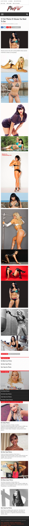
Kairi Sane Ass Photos (6, 367)
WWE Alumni (9, 3)
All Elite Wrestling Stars (5, 523)
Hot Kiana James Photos (7, 399)
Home (2, 522)
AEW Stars (3, 3)
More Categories (16, 3)
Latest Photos (4, 1)
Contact (9, 525)
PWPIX (4, 24)
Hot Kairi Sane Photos (6, 364)
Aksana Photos (12, 354)
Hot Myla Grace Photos (6, 361)
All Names (10, 1)
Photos (17, 354)
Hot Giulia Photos (5, 391)
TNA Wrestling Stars (20, 523)
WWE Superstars (17, 1)
